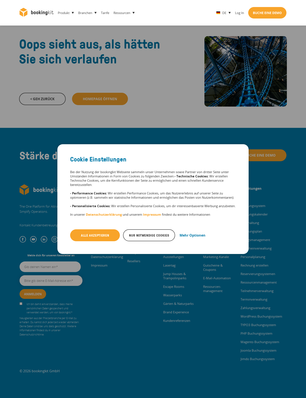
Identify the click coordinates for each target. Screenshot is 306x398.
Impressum (152, 214)
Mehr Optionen (192, 235)
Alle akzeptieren (95, 235)
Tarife (105, 13)
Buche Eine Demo (267, 13)
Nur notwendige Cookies (149, 235)
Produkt (63, 13)
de (221, 13)
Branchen (85, 13)
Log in (239, 13)
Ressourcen (121, 13)
